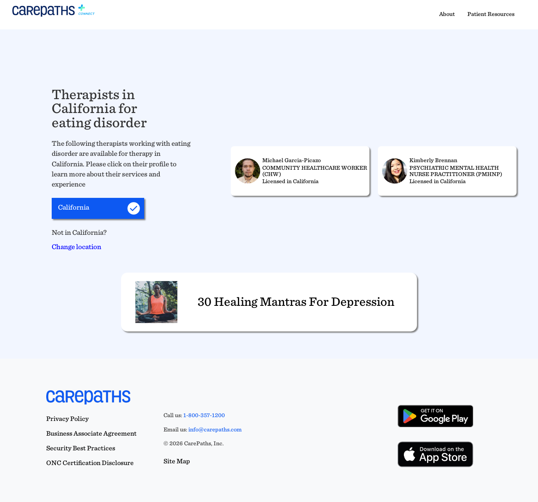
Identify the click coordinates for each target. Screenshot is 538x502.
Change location (76, 246)
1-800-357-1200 (204, 415)
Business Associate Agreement (91, 433)
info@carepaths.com (215, 429)
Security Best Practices (80, 448)
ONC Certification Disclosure (90, 463)
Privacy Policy (67, 419)
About (447, 14)
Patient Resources (490, 14)
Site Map (177, 461)
